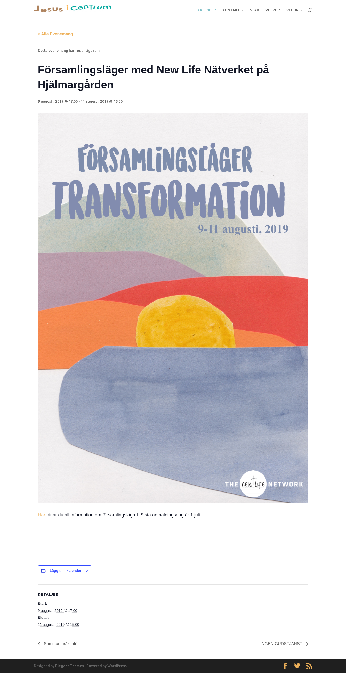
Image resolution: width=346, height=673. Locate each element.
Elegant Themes (69, 666)
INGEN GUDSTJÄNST (282, 644)
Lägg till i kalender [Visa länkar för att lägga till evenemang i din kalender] (65, 571)
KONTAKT (231, 10)
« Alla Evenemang (55, 34)
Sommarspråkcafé (60, 644)
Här (41, 515)
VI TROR (272, 10)
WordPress (117, 666)
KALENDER (206, 10)
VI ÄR (254, 10)
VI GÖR (292, 10)
